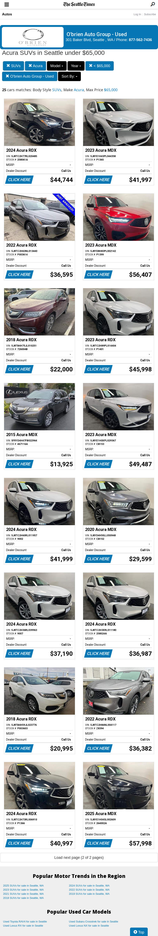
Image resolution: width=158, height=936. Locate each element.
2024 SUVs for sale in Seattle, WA (89, 885)
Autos (7, 14)
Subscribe (150, 14)
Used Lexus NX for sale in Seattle (89, 925)
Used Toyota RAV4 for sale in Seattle (25, 921)
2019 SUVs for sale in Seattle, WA (89, 893)
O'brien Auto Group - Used (30, 76)
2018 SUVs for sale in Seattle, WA (23, 897)
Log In (137, 14)
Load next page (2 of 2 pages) (79, 858)
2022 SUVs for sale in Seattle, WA (89, 889)
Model (56, 66)
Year (76, 66)
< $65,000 (99, 66)
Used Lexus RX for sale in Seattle (23, 925)
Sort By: (69, 76)
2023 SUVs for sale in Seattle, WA (23, 889)
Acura (35, 66)
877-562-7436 (140, 40)
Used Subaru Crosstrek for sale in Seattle (93, 921)
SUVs (13, 66)
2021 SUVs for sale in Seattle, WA (23, 893)
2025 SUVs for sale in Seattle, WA (23, 885)
